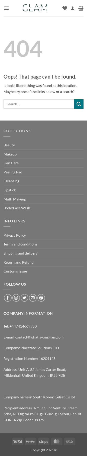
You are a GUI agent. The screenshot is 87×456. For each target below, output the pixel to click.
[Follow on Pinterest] (41, 298)
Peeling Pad (12, 172)
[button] (6, 8)
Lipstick (9, 190)
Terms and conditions (20, 244)
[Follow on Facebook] (8, 298)
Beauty (9, 145)
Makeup (10, 154)
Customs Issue (15, 271)
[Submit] (79, 103)
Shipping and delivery (20, 253)
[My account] (72, 8)
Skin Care (11, 163)
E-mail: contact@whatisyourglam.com (33, 337)
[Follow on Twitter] (24, 298)
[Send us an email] (33, 298)
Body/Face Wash (16, 208)
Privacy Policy (14, 235)
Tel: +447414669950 (20, 326)
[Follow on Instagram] (16, 298)
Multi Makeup (14, 199)
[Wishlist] (64, 8)
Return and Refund (18, 262)
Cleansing (11, 181)
